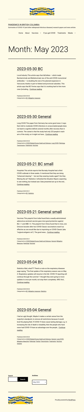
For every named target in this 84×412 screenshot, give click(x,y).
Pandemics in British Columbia (23, 25)
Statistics (31, 193)
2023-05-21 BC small (35, 164)
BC (27, 98)
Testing (38, 341)
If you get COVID (49, 33)
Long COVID (54, 143)
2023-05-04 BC (30, 262)
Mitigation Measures (23, 341)
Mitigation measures (34, 98)
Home (21, 33)
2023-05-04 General (34, 309)
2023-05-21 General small (39, 211)
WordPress (71, 400)
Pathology (62, 143)
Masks (70, 33)
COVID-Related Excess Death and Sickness (38, 143)
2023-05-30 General (34, 116)
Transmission (21, 145)
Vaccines (35, 33)
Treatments (62, 33)
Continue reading (36, 89)
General (53, 241)
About (27, 33)
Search (10, 376)
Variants (19, 343)
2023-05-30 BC (30, 68)
